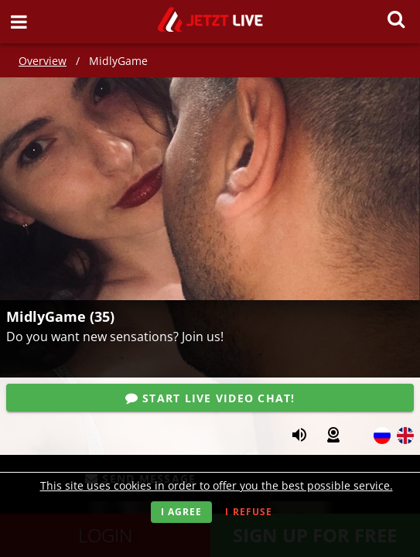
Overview (43, 60)
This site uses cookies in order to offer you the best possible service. (216, 485)
